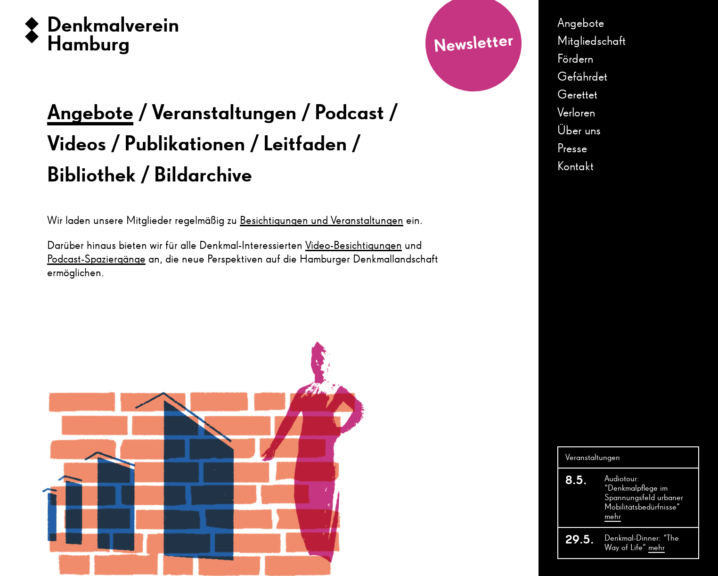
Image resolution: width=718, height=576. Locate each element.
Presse (572, 149)
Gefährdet (582, 77)
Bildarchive (203, 175)
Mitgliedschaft (591, 41)
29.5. (579, 540)
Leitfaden (305, 144)
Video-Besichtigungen (353, 245)
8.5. (576, 481)
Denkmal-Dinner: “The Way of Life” (641, 543)
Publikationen (184, 144)
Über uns (579, 131)
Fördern (575, 59)
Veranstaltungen (224, 113)
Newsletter (473, 44)
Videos (76, 144)
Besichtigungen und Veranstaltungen (321, 220)
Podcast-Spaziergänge (96, 259)
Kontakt (575, 167)
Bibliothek (91, 175)
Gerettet (577, 95)
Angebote (580, 23)
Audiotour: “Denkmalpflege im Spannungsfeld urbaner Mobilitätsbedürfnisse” (643, 498)
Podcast (349, 113)
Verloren (576, 113)
